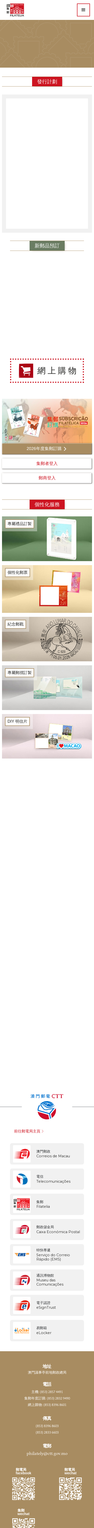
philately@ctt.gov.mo (47, 1453)
